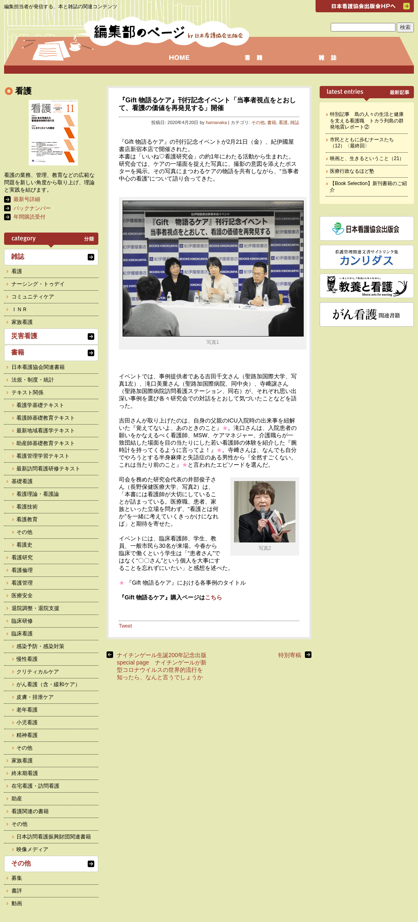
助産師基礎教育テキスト (45, 443)
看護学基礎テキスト (40, 405)
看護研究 (22, 557)
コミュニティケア (32, 297)
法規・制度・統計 (32, 380)
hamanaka (216, 122)
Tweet (125, 626)
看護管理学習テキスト (43, 456)
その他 (258, 122)
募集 (16, 878)
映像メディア (32, 849)
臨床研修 (22, 621)
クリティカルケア (37, 672)
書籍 (271, 122)
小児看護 (27, 722)
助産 (16, 798)
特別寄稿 (289, 655)
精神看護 (27, 735)
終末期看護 (24, 773)
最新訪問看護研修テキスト (48, 469)
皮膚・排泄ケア (35, 697)
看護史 (24, 545)
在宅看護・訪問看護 (35, 786)
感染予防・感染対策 (40, 646)
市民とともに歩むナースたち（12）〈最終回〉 (362, 143)
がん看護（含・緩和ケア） (48, 684)
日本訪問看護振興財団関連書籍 (53, 837)
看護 (283, 122)
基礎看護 (22, 481)
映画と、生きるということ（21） (367, 158)
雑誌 (294, 122)
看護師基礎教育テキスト (45, 418)
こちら (213, 597)
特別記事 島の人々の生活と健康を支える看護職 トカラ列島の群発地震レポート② (367, 120)
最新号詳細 (27, 199)
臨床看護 (22, 633)
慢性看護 (27, 659)
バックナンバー (32, 208)
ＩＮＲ (19, 309)
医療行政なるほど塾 (352, 171)
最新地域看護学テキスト (45, 430)
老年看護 (27, 710)
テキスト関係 (27, 392)
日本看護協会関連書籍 (38, 367)
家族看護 (22, 322)
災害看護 (24, 335)
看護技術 (27, 507)
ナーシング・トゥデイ (38, 284)
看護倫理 (22, 570)
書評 (16, 891)
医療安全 (22, 595)
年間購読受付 (29, 217)
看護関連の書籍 (30, 811)
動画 (16, 903)
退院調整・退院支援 (35, 608)
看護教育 (27, 519)
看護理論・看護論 (37, 494)
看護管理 (22, 583)
